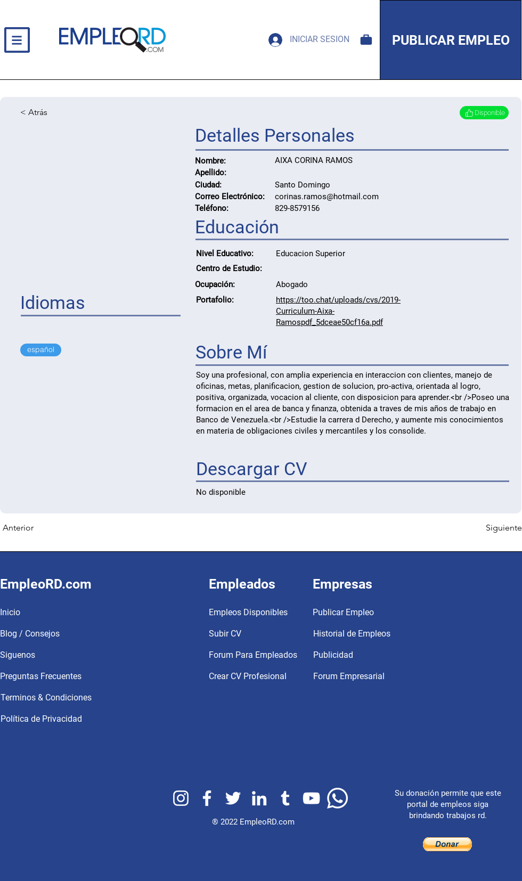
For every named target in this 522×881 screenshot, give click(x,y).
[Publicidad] (382, 655)
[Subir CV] (243, 634)
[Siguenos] (60, 655)
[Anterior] (38, 528)
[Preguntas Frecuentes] (60, 676)
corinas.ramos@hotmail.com (327, 196)
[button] (17, 39)
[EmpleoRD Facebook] (207, 798)
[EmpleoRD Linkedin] (259, 798)
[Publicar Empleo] (382, 612)
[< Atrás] (55, 112)
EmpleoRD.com (267, 822)
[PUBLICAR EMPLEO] (450, 40)
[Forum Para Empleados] (253, 655)
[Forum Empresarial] (382, 676)
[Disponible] (484, 112)
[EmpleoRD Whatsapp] (337, 798)
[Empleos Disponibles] (366, 40)
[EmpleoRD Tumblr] (285, 798)
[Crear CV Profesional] (248, 676)
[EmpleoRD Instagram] (180, 798)
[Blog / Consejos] (60, 634)
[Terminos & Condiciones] (60, 697)
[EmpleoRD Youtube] (311, 798)
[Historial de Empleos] (382, 634)
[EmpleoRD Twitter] (233, 798)
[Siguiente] (495, 528)
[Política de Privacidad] (60, 719)
